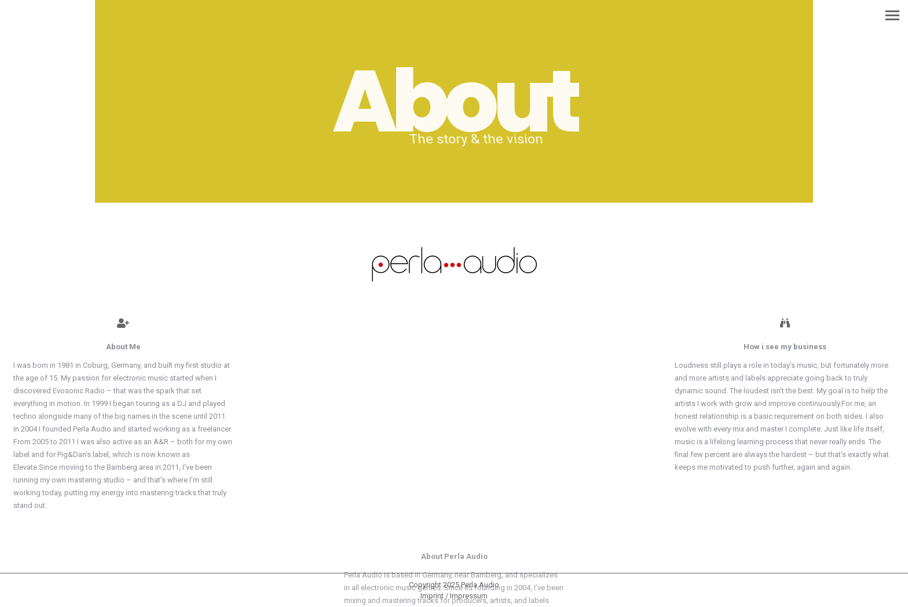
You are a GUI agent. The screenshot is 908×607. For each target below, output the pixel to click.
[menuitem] (454, 595)
